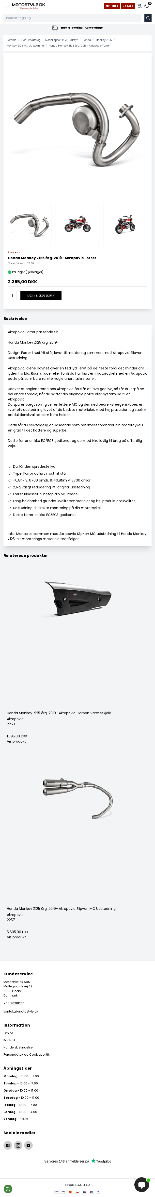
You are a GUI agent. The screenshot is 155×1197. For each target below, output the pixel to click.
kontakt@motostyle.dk (20, 1011)
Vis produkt (16, 741)
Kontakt (9, 1040)
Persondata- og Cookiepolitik (26, 1054)
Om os (8, 1033)
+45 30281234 (14, 1003)
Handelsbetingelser (18, 1047)
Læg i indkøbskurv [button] (41, 296)
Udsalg (128, 6)
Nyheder (112, 6)
